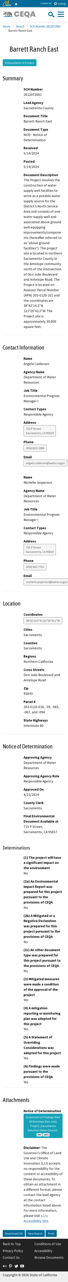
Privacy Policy (13, 1251)
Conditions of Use (47, 1244)
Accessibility (43, 1251)
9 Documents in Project (19, 63)
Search (20, 26)
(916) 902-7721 (35, 567)
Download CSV (14, 1233)
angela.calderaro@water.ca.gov (45, 463)
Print (51, 1233)
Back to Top (12, 1244)
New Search (35, 1233)
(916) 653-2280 (35, 448)
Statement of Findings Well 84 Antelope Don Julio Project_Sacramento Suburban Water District (43, 1125)
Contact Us (45, 3)
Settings (60, 3)
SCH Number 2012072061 (45, 26)
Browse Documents (48, 1257)
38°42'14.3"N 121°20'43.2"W (43, 620)
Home (6, 26)
